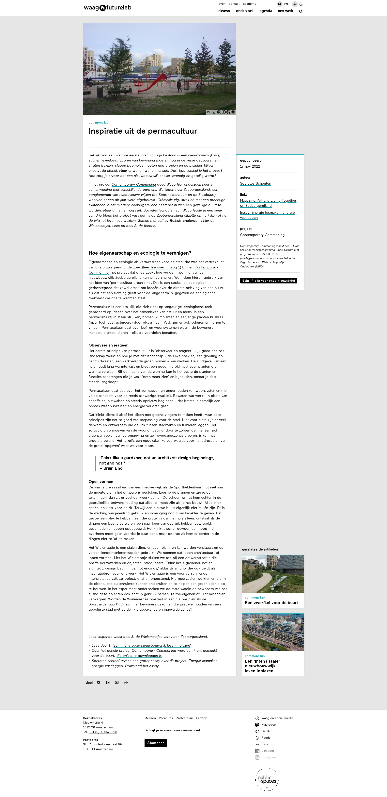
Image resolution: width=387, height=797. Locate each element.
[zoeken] (301, 11)
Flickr (262, 744)
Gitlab (262, 731)
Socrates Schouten (255, 183)
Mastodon (265, 724)
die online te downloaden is (139, 655)
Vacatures (166, 718)
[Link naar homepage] (107, 8)
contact (234, 3)
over (221, 3)
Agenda (266, 11)
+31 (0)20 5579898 (103, 732)
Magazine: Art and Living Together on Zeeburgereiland (268, 203)
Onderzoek (245, 11)
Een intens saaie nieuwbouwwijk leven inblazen (152, 645)
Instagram (265, 757)
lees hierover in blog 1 (161, 267)
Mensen (150, 718)
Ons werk (285, 11)
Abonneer (155, 743)
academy (249, 3)
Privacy (201, 718)
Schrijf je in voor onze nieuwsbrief (268, 280)
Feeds (263, 738)
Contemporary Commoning (134, 184)
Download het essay (142, 666)
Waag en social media (274, 718)
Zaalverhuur (184, 718)
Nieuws (224, 11)
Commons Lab (99, 122)
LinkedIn (264, 751)
